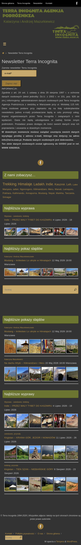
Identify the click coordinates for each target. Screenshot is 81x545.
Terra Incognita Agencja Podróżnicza (33, 13)
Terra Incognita (23, 3)
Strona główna (8, 3)
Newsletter (37, 3)
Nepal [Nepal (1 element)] (51, 193)
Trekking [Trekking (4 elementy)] (9, 184)
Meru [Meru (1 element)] (50, 189)
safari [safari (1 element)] (15, 189)
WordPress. (72, 541)
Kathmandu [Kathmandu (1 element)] (18, 193)
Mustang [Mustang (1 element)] (42, 193)
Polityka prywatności (24, 533)
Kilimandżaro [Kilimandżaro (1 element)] (40, 189)
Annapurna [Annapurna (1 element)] (31, 193)
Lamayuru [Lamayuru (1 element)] (68, 189)
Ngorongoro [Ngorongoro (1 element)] (26, 189)
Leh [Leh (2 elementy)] (68, 184)
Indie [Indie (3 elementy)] (49, 184)
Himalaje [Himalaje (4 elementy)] (25, 184)
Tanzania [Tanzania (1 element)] (69, 193)
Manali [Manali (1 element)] (58, 189)
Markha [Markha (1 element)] (60, 193)
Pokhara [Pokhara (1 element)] (7, 193)
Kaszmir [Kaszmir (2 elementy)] (59, 184)
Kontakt (49, 3)
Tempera (60, 541)
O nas (40, 533)
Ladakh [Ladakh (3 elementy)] (39, 184)
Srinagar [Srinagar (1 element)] (7, 197)
